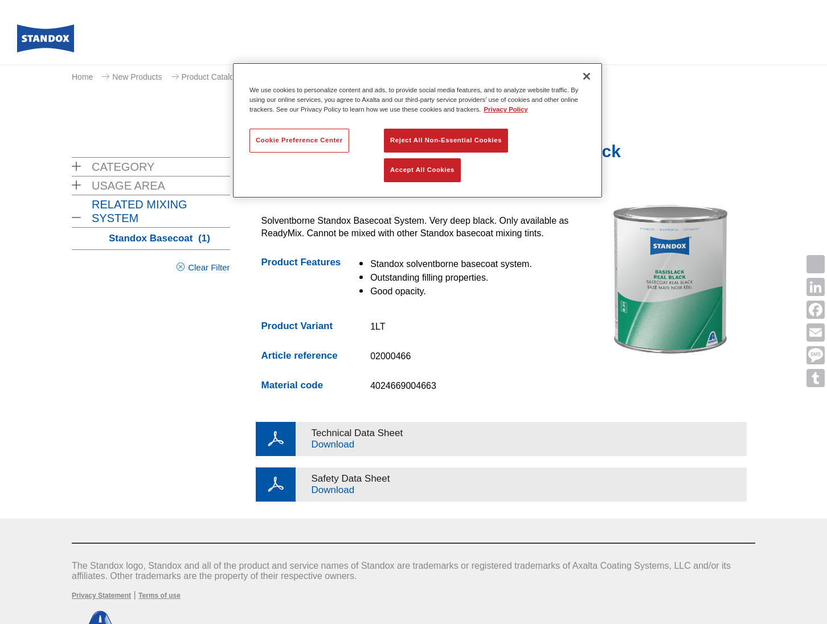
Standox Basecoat (159, 238)
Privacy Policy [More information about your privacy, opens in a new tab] (506, 109)
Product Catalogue (215, 76)
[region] (417, 130)
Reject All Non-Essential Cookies (446, 140)
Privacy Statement (101, 596)
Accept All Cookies (422, 169)
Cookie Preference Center (299, 140)
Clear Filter (209, 267)
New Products (137, 76)
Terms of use (159, 596)
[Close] (586, 76)
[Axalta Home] (45, 41)
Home (82, 76)
